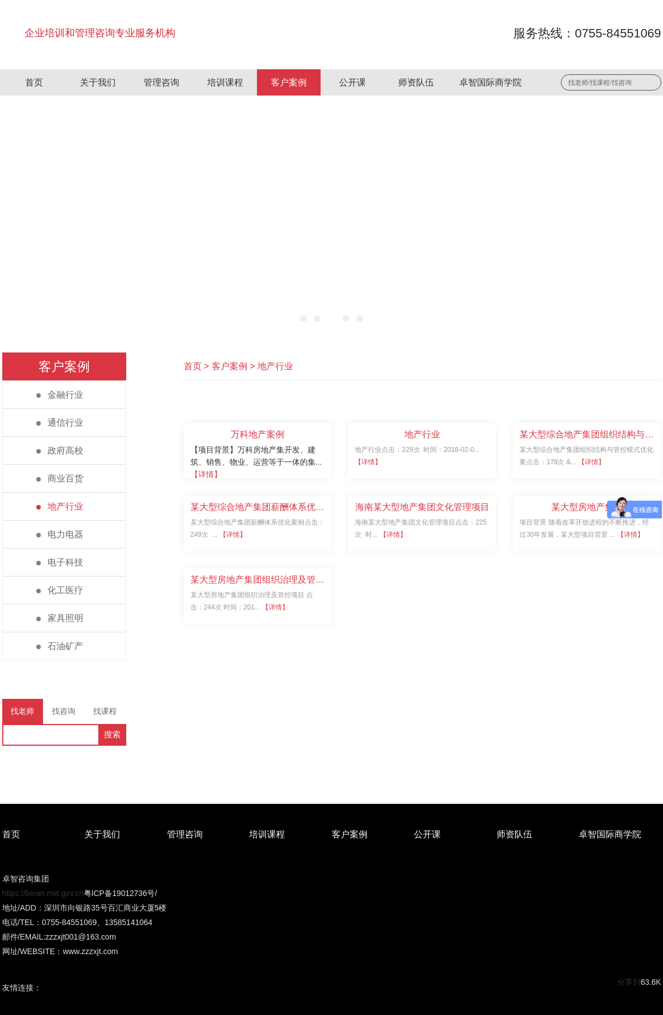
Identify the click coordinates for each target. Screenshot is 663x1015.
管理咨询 (161, 82)
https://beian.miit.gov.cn (43, 893)
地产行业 (59, 506)
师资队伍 (416, 82)
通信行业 (59, 422)
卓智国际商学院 (490, 82)
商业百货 (59, 478)
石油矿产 (59, 646)
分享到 (629, 982)
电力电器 (59, 534)
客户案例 (289, 82)
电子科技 (59, 562)
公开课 (352, 82)
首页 (34, 82)
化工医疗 (59, 590)
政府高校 (59, 450)
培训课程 (225, 82)
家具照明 (59, 618)
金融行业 (59, 394)
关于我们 (98, 82)
